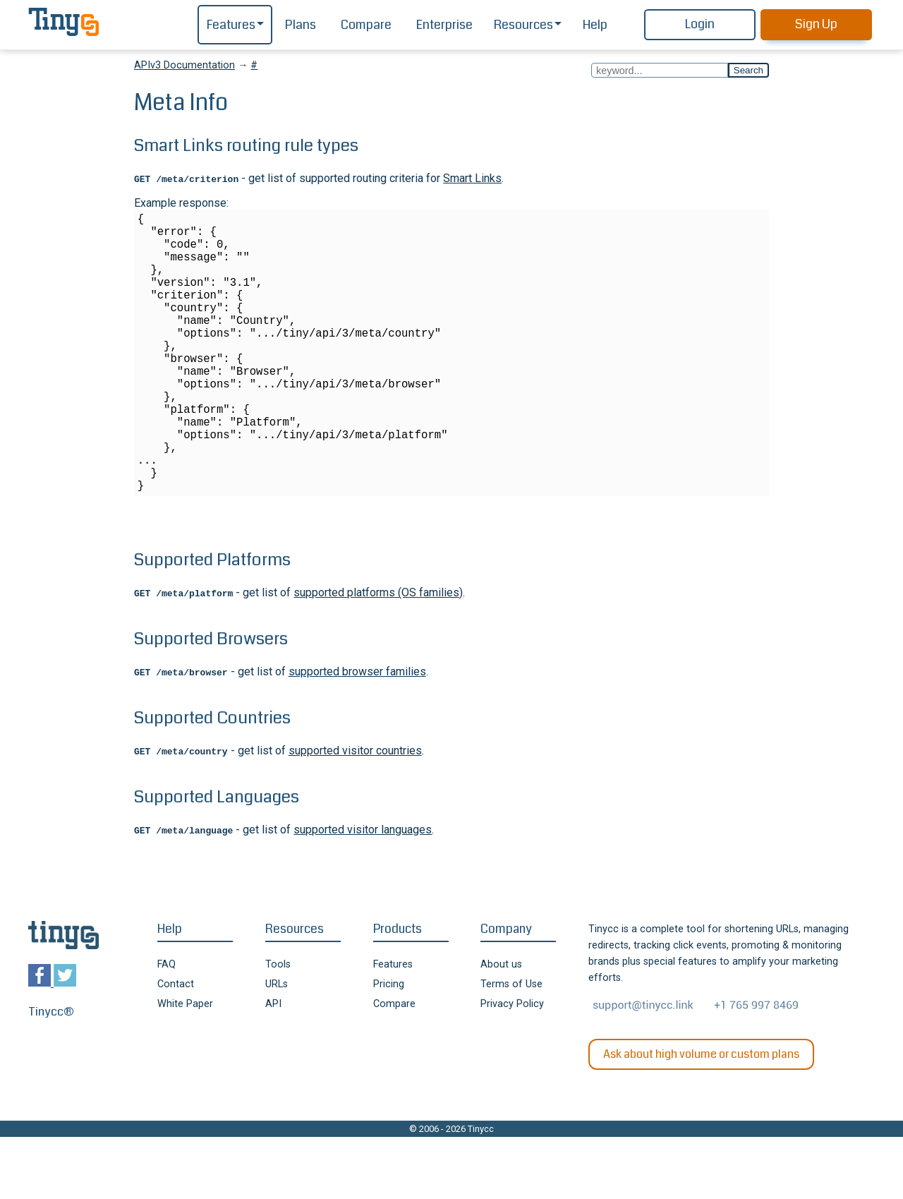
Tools (278, 1026)
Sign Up (816, 24)
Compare (366, 25)
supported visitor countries (355, 812)
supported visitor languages (362, 891)
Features (231, 25)
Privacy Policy (512, 1066)
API (273, 1066)
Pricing (388, 1046)
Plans (300, 25)
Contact (175, 1046)
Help (595, 25)
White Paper (185, 1066)
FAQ (166, 1026)
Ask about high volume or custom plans (701, 1116)
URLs (276, 1046)
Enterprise (444, 25)
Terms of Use (511, 1046)
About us (501, 1026)
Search (748, 70)
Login (700, 24)
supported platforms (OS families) (378, 654)
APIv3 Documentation (184, 65)
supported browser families (357, 733)
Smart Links (472, 178)
